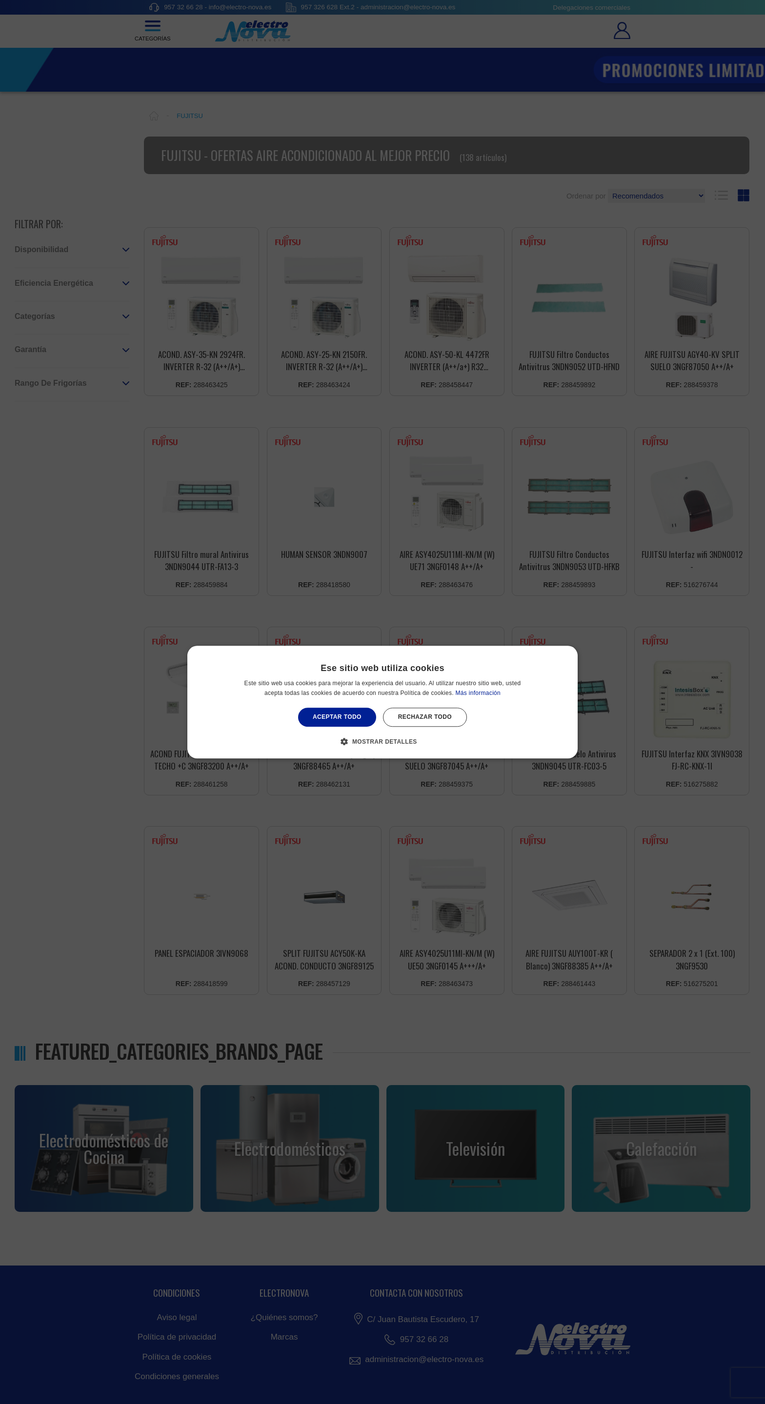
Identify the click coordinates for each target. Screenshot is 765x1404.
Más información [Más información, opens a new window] (478, 693)
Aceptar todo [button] (337, 717)
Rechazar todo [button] (425, 717)
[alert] (382, 702)
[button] (382, 741)
